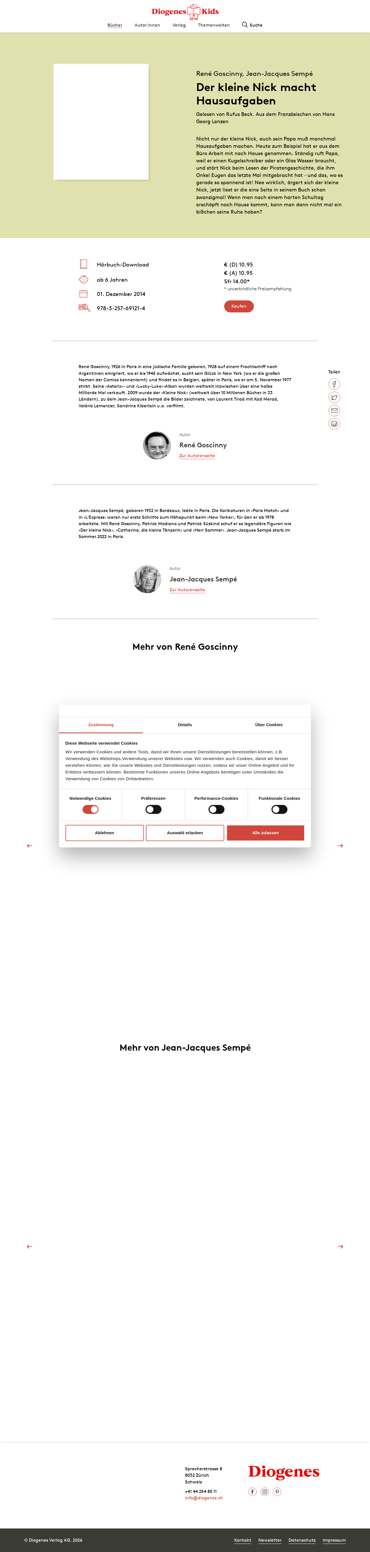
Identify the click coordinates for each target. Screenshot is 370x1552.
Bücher (114, 25)
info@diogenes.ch (204, 1497)
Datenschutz (302, 1540)
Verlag (179, 25)
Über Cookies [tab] (269, 724)
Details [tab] (185, 724)
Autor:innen (147, 25)
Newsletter (270, 1540)
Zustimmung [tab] (101, 724)
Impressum (334, 1540)
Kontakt (242, 1540)
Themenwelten (214, 25)
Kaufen (239, 306)
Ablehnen (104, 832)
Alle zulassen (265, 832)
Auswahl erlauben (185, 832)
